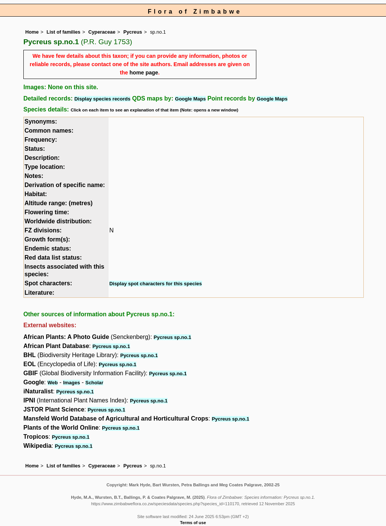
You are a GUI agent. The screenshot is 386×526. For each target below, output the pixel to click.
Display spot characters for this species (155, 283)
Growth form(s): (47, 239)
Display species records (102, 99)
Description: (42, 158)
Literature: (39, 292)
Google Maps (190, 99)
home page (144, 73)
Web (52, 382)
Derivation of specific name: (65, 185)
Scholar (94, 382)
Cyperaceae (101, 32)
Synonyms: (41, 121)
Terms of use (193, 522)
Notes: (34, 176)
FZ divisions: (43, 230)
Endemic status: (48, 248)
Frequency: (41, 139)
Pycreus (132, 32)
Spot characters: (48, 283)
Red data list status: (53, 257)
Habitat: (36, 194)
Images (71, 382)
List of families (64, 32)
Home (32, 32)
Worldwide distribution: (58, 221)
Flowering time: (47, 212)
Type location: (45, 167)
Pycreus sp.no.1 (172, 337)
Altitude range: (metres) (58, 203)
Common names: (49, 130)
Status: (35, 148)
